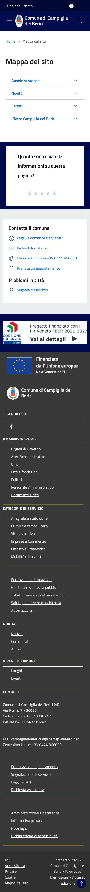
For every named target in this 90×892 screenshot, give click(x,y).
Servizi (17, 106)
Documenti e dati (25, 495)
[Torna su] (81, 883)
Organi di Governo (26, 449)
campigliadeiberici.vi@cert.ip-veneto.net (45, 739)
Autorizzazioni (22, 610)
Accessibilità (15, 866)
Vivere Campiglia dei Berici (33, 118)
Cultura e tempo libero (29, 526)
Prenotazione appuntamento (34, 767)
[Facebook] (11, 426)
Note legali (20, 828)
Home (10, 41)
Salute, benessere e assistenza (36, 603)
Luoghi (16, 670)
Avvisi (16, 649)
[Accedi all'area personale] (71, 6)
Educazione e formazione (31, 580)
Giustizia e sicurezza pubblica (35, 587)
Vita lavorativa (23, 533)
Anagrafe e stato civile (29, 518)
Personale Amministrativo (32, 487)
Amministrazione (26, 80)
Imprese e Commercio (28, 541)
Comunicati (20, 641)
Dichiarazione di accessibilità (34, 836)
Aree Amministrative (28, 456)
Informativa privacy (27, 820)
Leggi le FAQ (21, 782)
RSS (8, 860)
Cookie (10, 877)
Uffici (15, 464)
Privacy (11, 871)
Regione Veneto (20, 6)
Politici (16, 479)
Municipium (59, 877)
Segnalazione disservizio (31, 774)
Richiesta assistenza (27, 790)
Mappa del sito (16, 883)
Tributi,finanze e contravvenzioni (38, 595)
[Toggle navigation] (9, 20)
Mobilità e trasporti (26, 556)
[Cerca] (80, 21)
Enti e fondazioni (24, 472)
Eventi (16, 678)
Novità (17, 93)
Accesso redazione (72, 880)
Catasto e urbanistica (28, 549)
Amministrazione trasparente (35, 813)
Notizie (17, 634)
